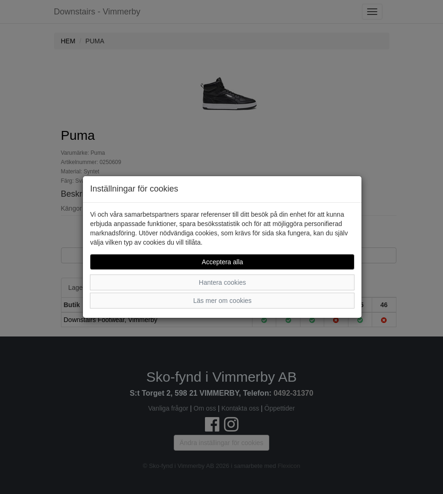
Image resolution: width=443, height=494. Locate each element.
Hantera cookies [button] (222, 282)
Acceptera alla (222, 262)
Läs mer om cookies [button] (222, 300)
